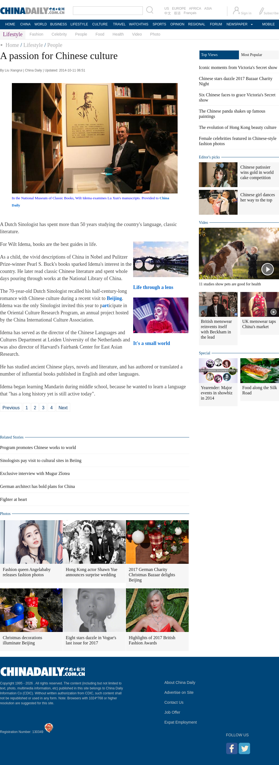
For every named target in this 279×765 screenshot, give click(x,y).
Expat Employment (180, 722)
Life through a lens (154, 287)
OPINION (177, 24)
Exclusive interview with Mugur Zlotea (35, 473)
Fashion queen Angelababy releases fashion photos (27, 572)
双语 (177, 13)
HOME (10, 24)
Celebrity (59, 34)
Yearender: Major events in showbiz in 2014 (217, 392)
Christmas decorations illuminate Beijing (22, 640)
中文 (167, 13)
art (105, 305)
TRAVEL (119, 24)
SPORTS (159, 24)
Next (63, 407)
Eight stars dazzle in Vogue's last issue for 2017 (91, 640)
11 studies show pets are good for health (230, 284)
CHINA (25, 24)
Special (204, 353)
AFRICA (195, 8)
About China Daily (179, 682)
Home (12, 45)
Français (190, 13)
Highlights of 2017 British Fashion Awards (152, 640)
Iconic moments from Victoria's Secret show (238, 67)
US (166, 8)
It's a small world (152, 343)
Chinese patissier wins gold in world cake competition (256, 172)
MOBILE (268, 24)
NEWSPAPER (237, 24)
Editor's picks (209, 157)
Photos (5, 514)
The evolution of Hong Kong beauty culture (238, 127)
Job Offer (172, 712)
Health (118, 34)
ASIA (208, 8)
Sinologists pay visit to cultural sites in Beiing (40, 460)
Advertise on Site (179, 692)
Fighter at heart (13, 499)
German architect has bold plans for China (37, 486)
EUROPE (179, 8)
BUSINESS (58, 24)
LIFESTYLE (79, 24)
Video (137, 34)
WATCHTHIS (138, 24)
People (81, 34)
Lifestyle (33, 45)
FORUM (216, 24)
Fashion (36, 34)
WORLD (41, 24)
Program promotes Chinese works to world (38, 447)
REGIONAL (196, 24)
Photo (155, 34)
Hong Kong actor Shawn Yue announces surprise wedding (91, 572)
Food (100, 34)
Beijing (114, 298)
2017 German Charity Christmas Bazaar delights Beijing (152, 574)
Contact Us (173, 702)
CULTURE (100, 24)
